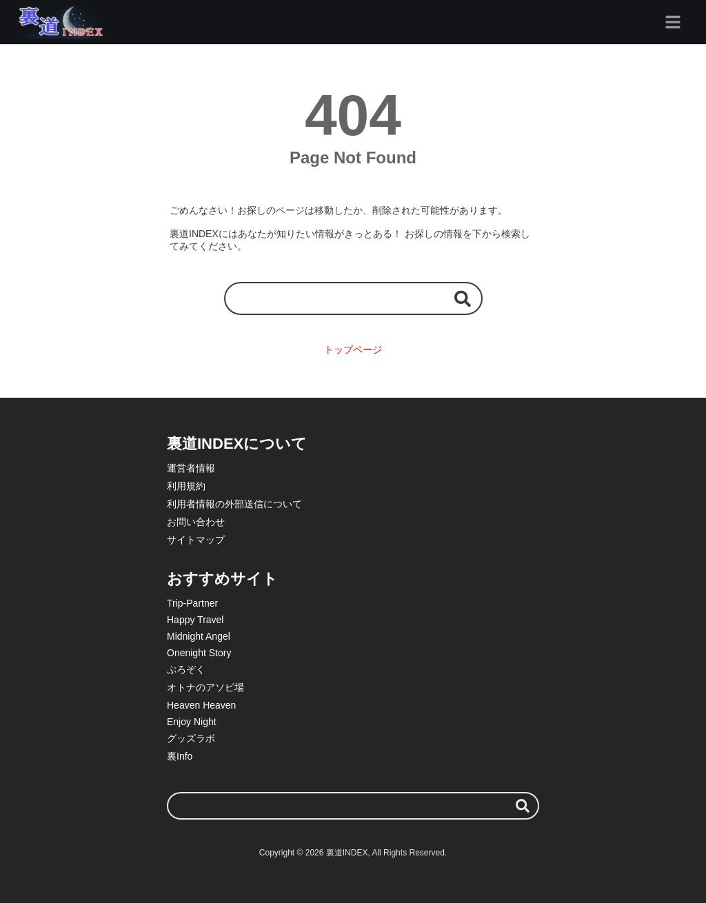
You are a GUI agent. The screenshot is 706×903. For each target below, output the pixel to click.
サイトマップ (196, 539)
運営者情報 (191, 468)
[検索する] (462, 298)
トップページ (353, 349)
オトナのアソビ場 (205, 687)
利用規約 (186, 485)
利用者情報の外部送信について (234, 503)
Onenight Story (199, 652)
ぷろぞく (186, 669)
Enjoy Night (191, 721)
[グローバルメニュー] (672, 22)
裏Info (179, 756)
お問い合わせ (196, 521)
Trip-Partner (192, 603)
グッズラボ (191, 738)
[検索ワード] (353, 298)
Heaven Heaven (201, 705)
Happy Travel (195, 619)
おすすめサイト (222, 578)
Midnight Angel (198, 636)
